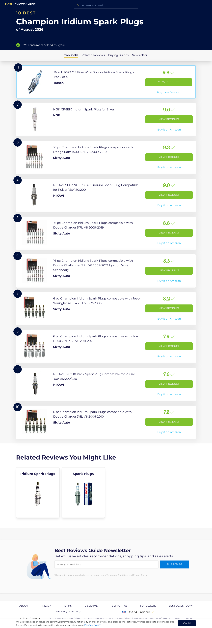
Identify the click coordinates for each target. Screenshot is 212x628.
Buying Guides (118, 55)
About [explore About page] (23, 605)
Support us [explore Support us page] (120, 605)
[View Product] (106, 82)
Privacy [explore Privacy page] (46, 605)
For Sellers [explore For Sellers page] (148, 605)
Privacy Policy (92, 625)
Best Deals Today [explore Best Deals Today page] (181, 605)
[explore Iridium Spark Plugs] (38, 492)
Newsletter (139, 55)
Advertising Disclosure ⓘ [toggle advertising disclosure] (68, 611)
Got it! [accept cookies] (187, 623)
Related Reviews (93, 55)
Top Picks (71, 55)
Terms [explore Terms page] (68, 605)
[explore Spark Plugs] (83, 492)
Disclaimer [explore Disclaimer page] (91, 605)
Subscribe (175, 564)
